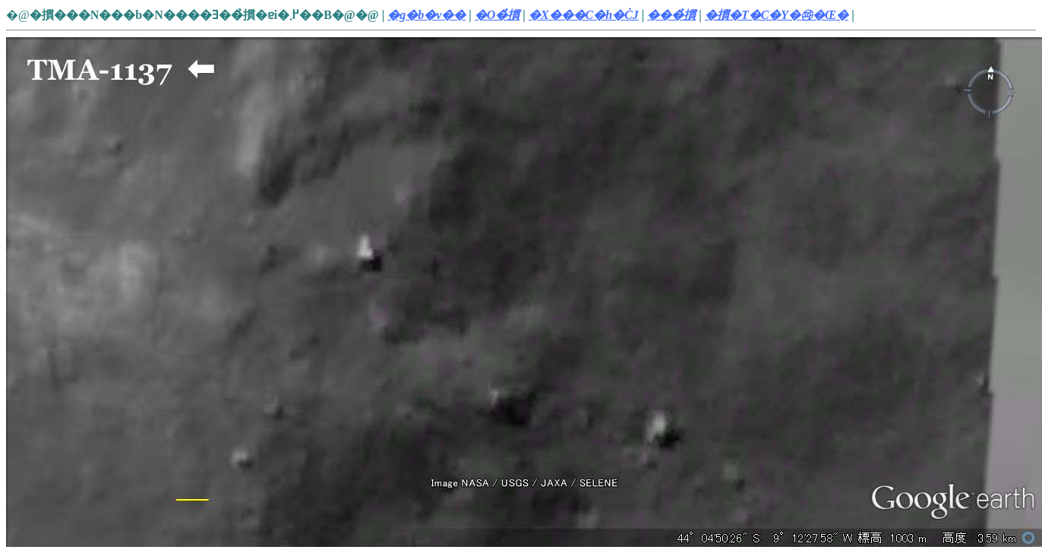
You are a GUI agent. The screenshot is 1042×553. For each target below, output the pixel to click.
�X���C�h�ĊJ (584, 14)
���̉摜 (671, 14)
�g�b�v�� (426, 14)
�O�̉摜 (497, 14)
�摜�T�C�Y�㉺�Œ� (776, 14)
